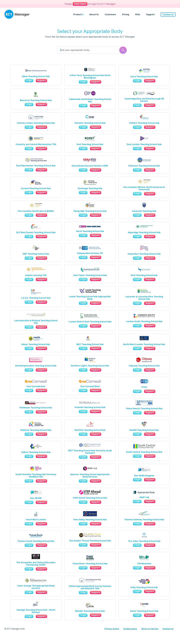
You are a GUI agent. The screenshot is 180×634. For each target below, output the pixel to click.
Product (78, 14)
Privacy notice (112, 629)
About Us (94, 14)
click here (80, 4)
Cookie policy (130, 629)
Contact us (168, 14)
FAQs (137, 14)
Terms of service (149, 629)
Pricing (125, 14)
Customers (110, 14)
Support (150, 14)
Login (29, 80)
